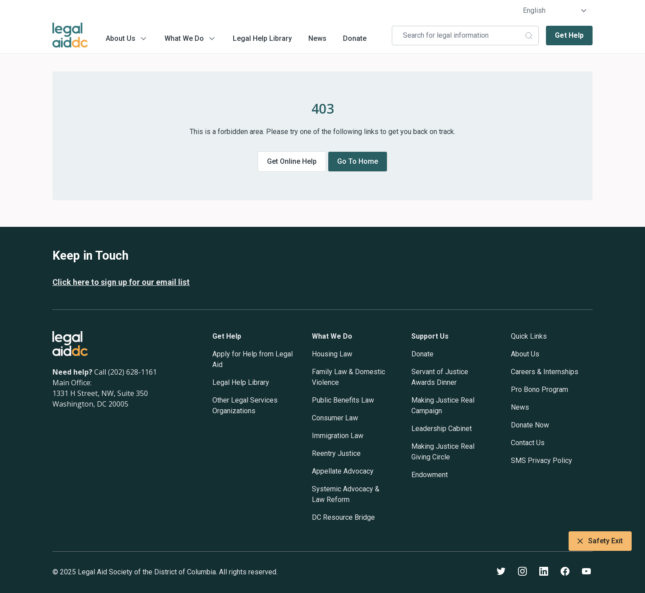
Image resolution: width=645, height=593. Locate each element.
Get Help (569, 35)
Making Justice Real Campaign (442, 405)
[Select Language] (555, 10)
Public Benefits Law (343, 400)
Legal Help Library (262, 38)
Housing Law (332, 354)
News (317, 38)
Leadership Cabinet (441, 428)
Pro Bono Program (539, 389)
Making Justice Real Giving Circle (442, 451)
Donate (354, 38)
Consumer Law (335, 418)
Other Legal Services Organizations (245, 405)
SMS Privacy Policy (541, 460)
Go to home (357, 161)
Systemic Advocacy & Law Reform (345, 494)
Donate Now (530, 425)
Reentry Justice (336, 453)
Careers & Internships (544, 372)
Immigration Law (337, 435)
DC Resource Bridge (343, 517)
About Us (120, 38)
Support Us (430, 336)
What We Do (184, 38)
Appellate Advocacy (343, 471)
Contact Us (528, 443)
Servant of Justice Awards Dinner (439, 377)
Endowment (429, 474)
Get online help (292, 161)
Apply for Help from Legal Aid (252, 359)
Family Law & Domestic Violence (348, 377)
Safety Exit (600, 541)
